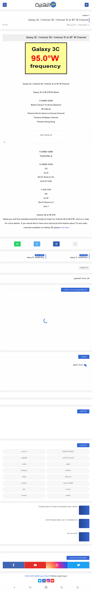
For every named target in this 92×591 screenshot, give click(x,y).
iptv (24, 489)
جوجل (24, 464)
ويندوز (24, 483)
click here (64, 228)
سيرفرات (24, 470)
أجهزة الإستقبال (68, 451)
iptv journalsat (72, 533)
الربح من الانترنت (68, 458)
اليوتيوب (24, 458)
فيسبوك (68, 477)
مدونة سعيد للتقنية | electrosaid (37, 576)
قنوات (24, 477)
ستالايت (85, 15)
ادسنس (24, 451)
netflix (68, 496)
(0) (5, 25)
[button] (56, 243)
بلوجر (68, 464)
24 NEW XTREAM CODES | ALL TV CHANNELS (62, 520)
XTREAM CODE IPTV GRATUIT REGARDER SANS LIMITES (58, 507)
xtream (24, 496)
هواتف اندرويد (68, 483)
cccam (68, 489)
